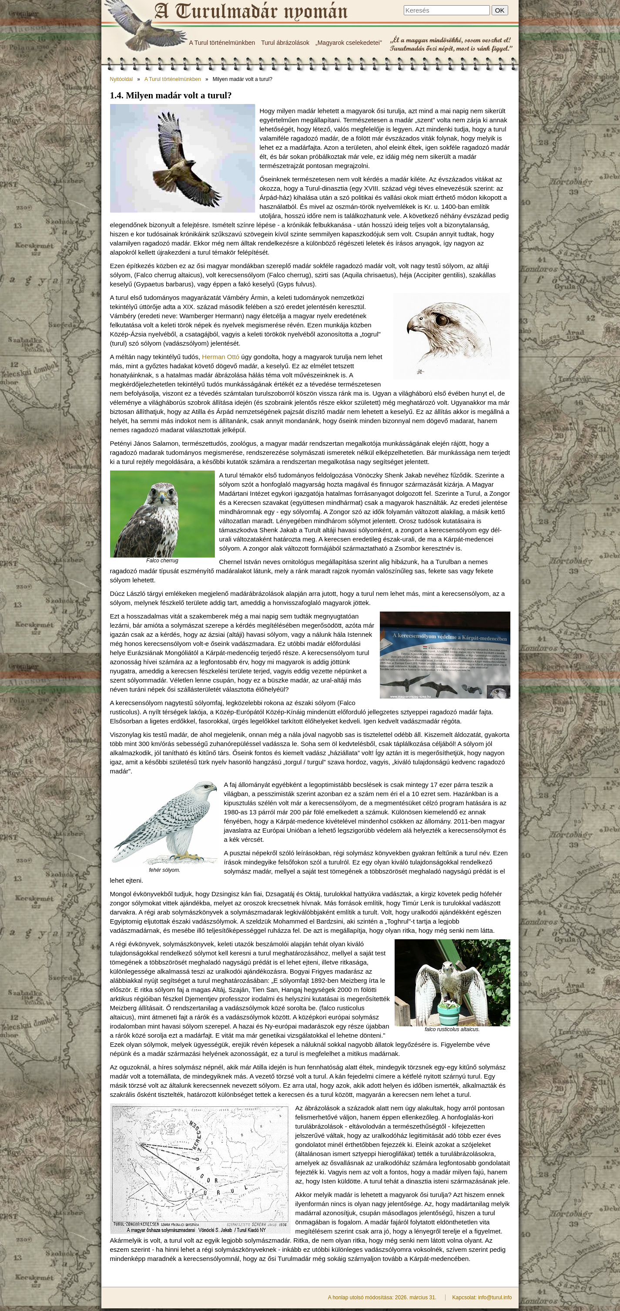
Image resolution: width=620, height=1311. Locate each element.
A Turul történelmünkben (222, 42)
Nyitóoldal (121, 79)
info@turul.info (495, 1297)
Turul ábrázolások (285, 42)
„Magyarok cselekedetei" (348, 42)
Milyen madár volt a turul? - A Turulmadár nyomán (250, 11)
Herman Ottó (220, 356)
